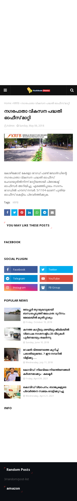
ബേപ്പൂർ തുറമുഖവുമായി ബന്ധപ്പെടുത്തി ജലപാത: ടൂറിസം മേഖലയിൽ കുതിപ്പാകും (44, 313)
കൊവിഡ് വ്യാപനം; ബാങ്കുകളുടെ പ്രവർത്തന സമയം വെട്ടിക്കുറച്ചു (44, 389)
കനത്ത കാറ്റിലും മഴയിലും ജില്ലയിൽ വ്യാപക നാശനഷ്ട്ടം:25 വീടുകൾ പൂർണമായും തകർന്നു (46, 333)
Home (7, 103)
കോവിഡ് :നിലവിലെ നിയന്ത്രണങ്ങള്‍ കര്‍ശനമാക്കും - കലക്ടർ (46, 372)
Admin (11, 125)
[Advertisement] (38, 42)
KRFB (16, 103)
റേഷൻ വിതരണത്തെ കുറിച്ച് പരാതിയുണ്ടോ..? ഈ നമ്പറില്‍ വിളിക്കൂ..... (42, 354)
